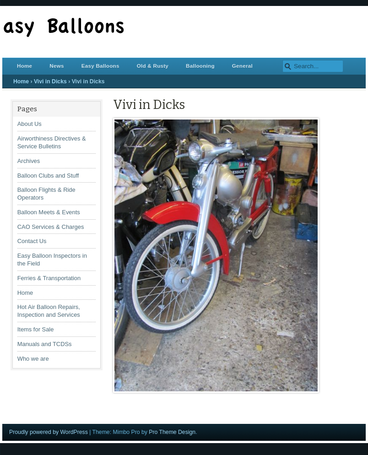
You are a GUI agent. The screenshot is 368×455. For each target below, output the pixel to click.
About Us (29, 123)
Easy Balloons (100, 66)
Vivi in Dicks (50, 81)
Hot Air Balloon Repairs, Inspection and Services (48, 310)
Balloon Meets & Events (48, 212)
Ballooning (200, 66)
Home (24, 66)
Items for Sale (35, 329)
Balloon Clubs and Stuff (48, 175)
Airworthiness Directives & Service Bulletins (51, 142)
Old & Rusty (152, 66)
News (56, 66)
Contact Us (32, 241)
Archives (28, 160)
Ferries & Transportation (49, 278)
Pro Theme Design (172, 432)
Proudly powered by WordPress (48, 432)
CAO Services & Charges (50, 226)
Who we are (33, 358)
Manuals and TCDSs (44, 344)
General (242, 66)
